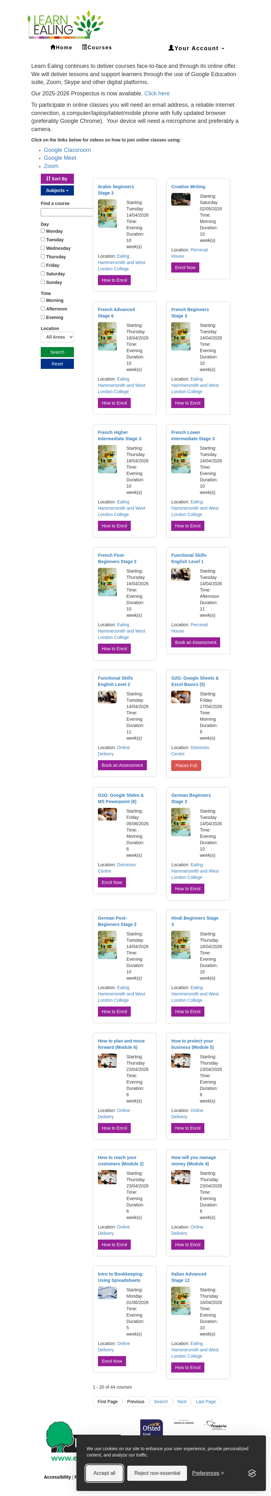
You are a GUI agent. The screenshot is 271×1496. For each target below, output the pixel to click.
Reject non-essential (157, 1468)
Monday (54, 231)
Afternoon (56, 308)
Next (182, 1401)
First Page (108, 1401)
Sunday (54, 282)
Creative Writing (188, 186)
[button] (57, 179)
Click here (157, 93)
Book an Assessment (195, 642)
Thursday (56, 256)
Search (161, 1401)
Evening (54, 317)
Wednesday (58, 248)
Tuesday (55, 239)
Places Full (186, 765)
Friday (52, 265)
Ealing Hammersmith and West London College (121, 262)
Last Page (206, 1401)
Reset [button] (57, 363)
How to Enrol (114, 280)
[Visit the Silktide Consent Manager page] (252, 1468)
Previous (135, 1401)
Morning (54, 300)
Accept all (104, 1468)
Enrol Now (185, 267)
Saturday (55, 273)
